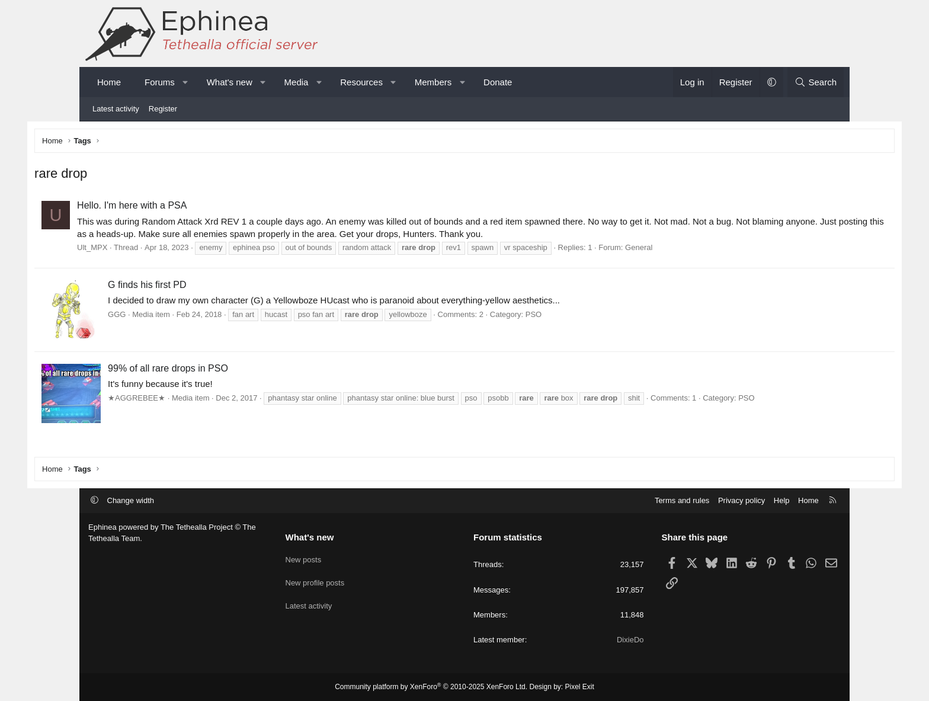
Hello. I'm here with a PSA (186, 208)
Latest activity (115, 108)
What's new (229, 82)
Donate (497, 82)
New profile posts (315, 579)
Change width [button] (131, 500)
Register (163, 108)
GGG (171, 316)
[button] (185, 82)
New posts (304, 557)
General (692, 249)
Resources (361, 82)
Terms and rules (682, 500)
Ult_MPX (146, 249)
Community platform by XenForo (431, 687)
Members (433, 82)
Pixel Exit (579, 687)
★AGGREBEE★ (190, 399)
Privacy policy (741, 500)
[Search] (815, 82)
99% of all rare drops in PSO (222, 370)
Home (109, 82)
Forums (160, 82)
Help (782, 500)
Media (296, 82)
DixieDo (630, 639)
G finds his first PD (201, 286)
